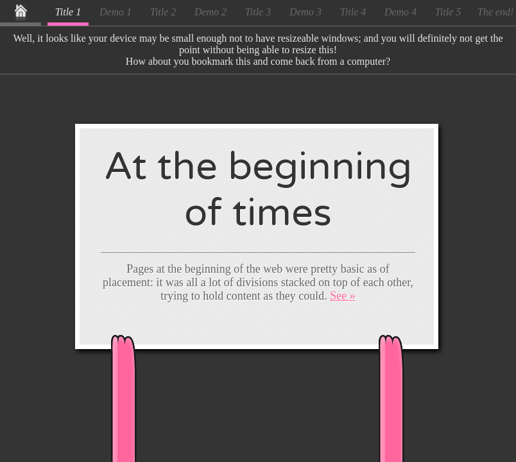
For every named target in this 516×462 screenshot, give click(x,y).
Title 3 (258, 11)
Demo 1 (115, 11)
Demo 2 (210, 11)
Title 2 (163, 11)
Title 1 (68, 11)
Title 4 (353, 11)
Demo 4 (400, 11)
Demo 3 (305, 11)
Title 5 (448, 11)
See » (343, 295)
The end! (495, 11)
